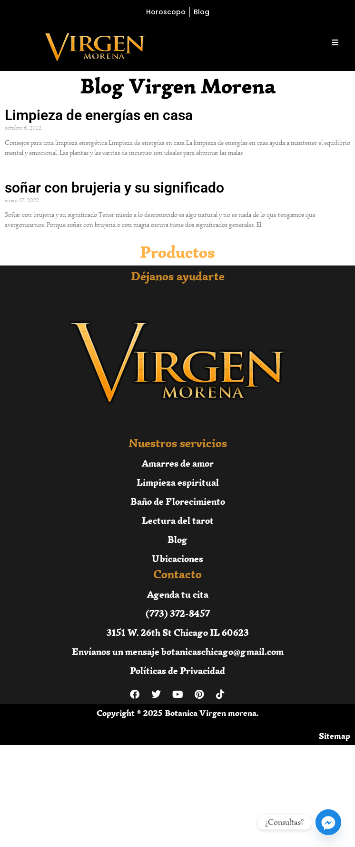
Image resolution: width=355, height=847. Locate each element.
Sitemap (334, 736)
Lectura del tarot (178, 520)
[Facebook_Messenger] (328, 822)
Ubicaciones (177, 558)
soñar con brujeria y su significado (114, 187)
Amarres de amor (178, 463)
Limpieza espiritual (178, 482)
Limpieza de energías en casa (99, 115)
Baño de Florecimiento (177, 501)
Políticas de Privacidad (177, 670)
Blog (177, 539)
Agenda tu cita (177, 594)
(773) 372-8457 (178, 613)
